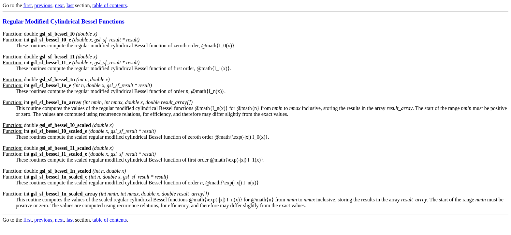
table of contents (110, 5)
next (59, 5)
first (27, 5)
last (70, 5)
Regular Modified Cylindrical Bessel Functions (63, 21)
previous (43, 5)
